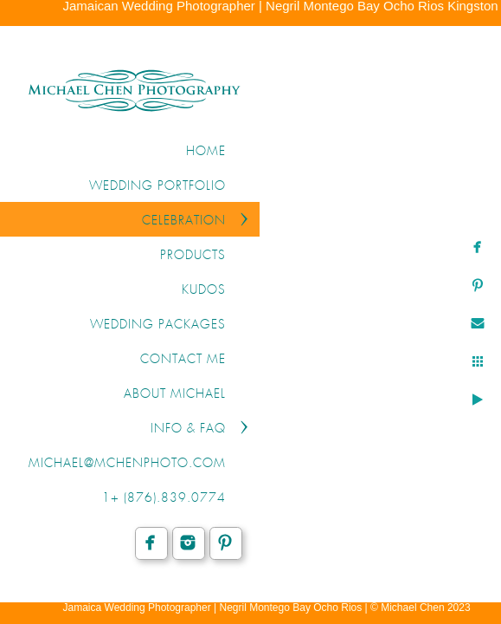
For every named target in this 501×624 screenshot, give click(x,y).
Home (206, 152)
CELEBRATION (184, 221)
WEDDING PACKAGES (158, 325)
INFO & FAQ (188, 429)
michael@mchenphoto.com (127, 464)
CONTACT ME (183, 360)
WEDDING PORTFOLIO (157, 186)
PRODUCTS (193, 256)
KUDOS (204, 290)
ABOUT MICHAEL (175, 394)
